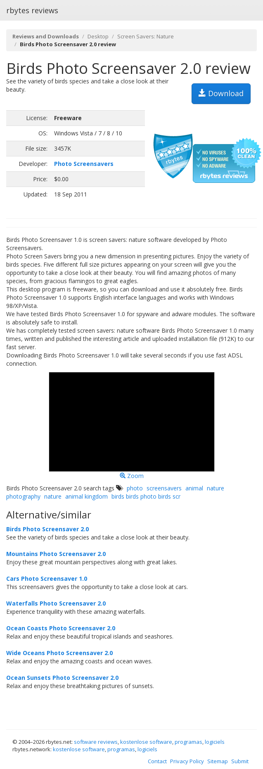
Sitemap (217, 761)
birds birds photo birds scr (145, 496)
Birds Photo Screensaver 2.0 (47, 529)
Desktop (98, 36)
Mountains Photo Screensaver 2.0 (56, 554)
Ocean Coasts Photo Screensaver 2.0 (60, 628)
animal (194, 488)
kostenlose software (146, 741)
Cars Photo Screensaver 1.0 (46, 578)
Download (221, 93)
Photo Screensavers (84, 164)
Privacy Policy (187, 761)
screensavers (164, 488)
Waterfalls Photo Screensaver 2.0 (56, 603)
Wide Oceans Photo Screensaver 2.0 (59, 653)
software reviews (96, 741)
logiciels (215, 741)
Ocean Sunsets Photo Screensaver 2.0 (62, 677)
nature (53, 496)
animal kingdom (86, 496)
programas (188, 741)
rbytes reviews (32, 10)
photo (135, 488)
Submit (240, 761)
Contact (157, 761)
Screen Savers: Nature (145, 36)
